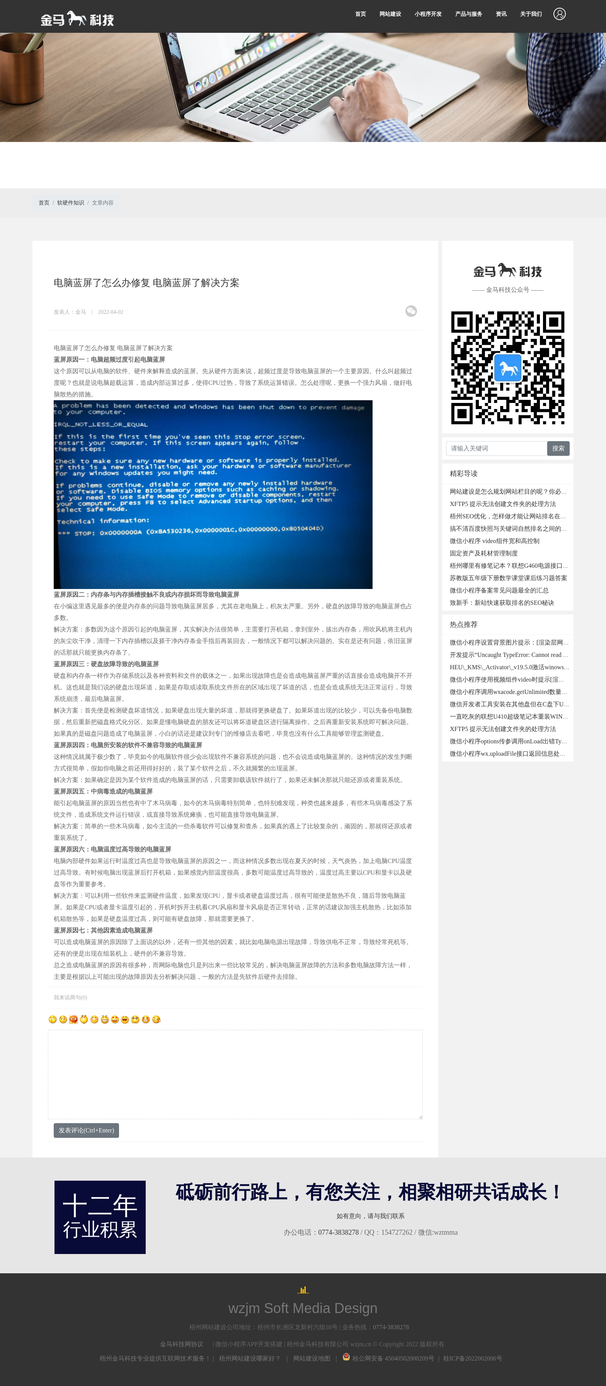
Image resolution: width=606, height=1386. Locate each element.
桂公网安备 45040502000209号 (388, 1358)
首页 (360, 14)
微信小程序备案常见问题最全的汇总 (499, 590)
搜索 (558, 448)
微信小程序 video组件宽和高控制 (495, 541)
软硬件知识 (70, 203)
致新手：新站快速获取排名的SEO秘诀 (502, 602)
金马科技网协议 (181, 1344)
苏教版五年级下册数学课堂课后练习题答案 (508, 578)
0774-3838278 (338, 1232)
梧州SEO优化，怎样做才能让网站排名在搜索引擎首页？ (527, 516)
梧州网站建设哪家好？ (250, 1358)
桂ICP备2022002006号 (472, 1358)
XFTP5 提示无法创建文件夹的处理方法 (503, 504)
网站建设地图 (311, 1358)
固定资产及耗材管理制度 (484, 553)
